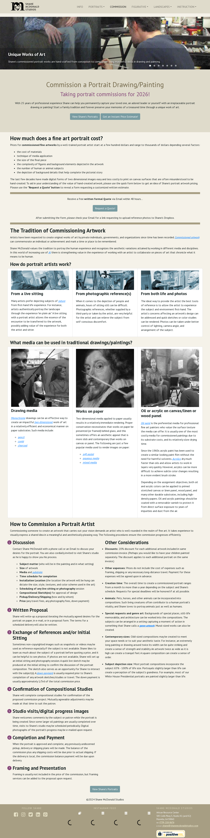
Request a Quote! (105, 208)
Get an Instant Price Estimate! (120, 116)
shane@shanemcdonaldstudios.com (180, 825)
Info (80, 6)
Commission (118, 6)
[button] (105, 208)
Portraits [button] (95, 6)
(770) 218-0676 (166, 822)
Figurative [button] (139, 6)
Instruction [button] (185, 6)
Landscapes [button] (162, 6)
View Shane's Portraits (85, 116)
